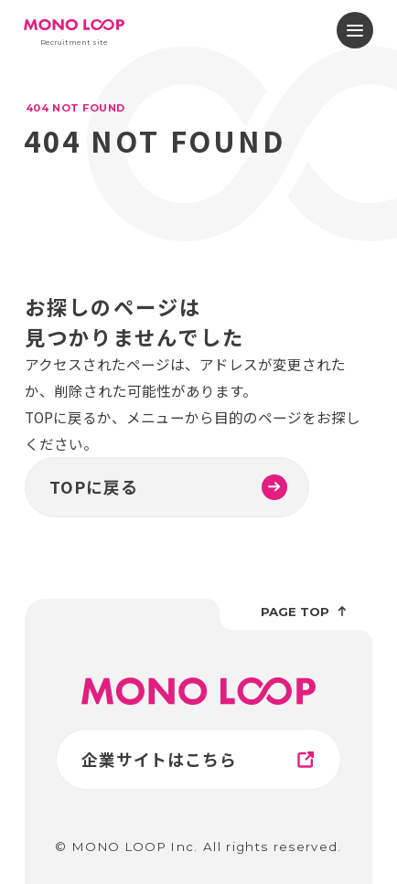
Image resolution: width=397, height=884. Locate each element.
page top (304, 611)
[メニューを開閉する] (355, 30)
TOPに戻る (168, 487)
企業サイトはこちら (200, 759)
